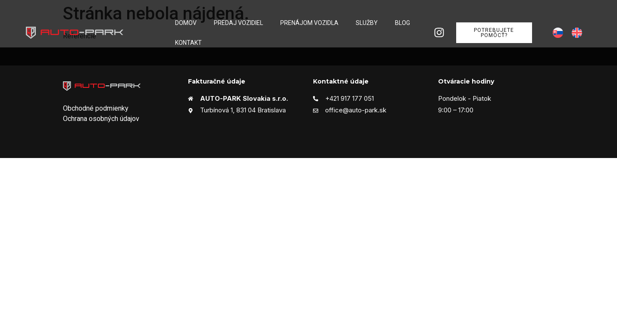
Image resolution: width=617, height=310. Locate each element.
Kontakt (188, 42)
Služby (367, 22)
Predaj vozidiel (238, 22)
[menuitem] (557, 32)
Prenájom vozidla (309, 22)
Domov (186, 22)
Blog (402, 22)
